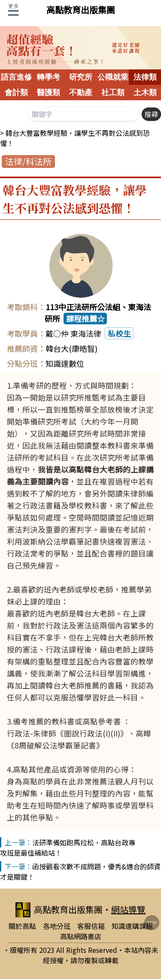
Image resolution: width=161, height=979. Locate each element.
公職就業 (112, 77)
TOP (152, 922)
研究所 (80, 77)
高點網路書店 (80, 936)
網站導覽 (128, 909)
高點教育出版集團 (80, 9)
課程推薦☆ (85, 318)
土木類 (145, 92)
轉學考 (48, 77)
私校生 (119, 333)
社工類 (113, 92)
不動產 (80, 92)
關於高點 (22, 926)
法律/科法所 (28, 161)
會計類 (16, 92)
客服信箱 (91, 926)
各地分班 (56, 926)
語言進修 (16, 77)
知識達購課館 (132, 926)
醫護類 (48, 92)
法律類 (145, 77)
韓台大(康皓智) (71, 348)
